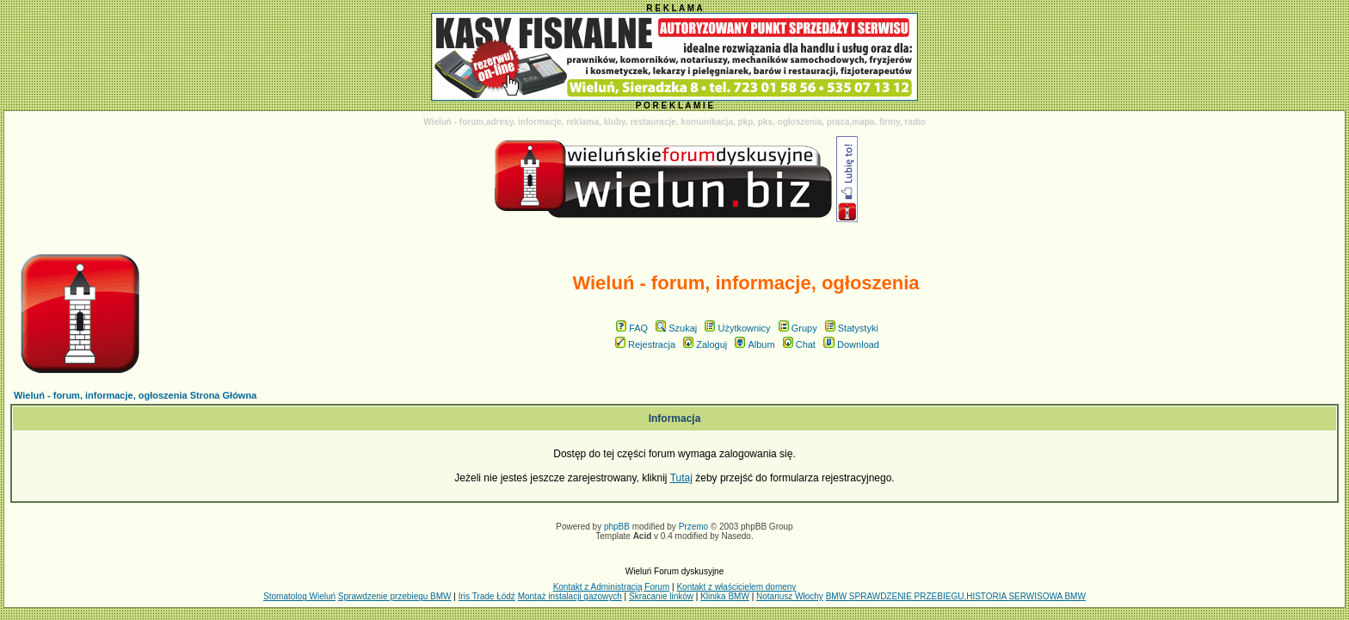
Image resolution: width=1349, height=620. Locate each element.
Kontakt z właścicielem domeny (736, 587)
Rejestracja (645, 344)
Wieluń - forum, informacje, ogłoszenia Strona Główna (135, 395)
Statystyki (851, 328)
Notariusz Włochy (789, 596)
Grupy (798, 328)
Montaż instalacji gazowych (570, 596)
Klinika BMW (724, 596)
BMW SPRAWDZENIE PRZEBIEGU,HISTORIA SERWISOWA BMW (956, 596)
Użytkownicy (737, 328)
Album (754, 344)
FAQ (632, 328)
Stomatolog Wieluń (299, 596)
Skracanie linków (661, 596)
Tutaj (681, 478)
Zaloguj (705, 344)
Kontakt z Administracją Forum (611, 587)
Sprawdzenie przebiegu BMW (395, 596)
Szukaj (676, 328)
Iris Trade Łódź (487, 596)
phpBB (617, 526)
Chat (799, 344)
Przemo (693, 526)
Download (851, 344)
